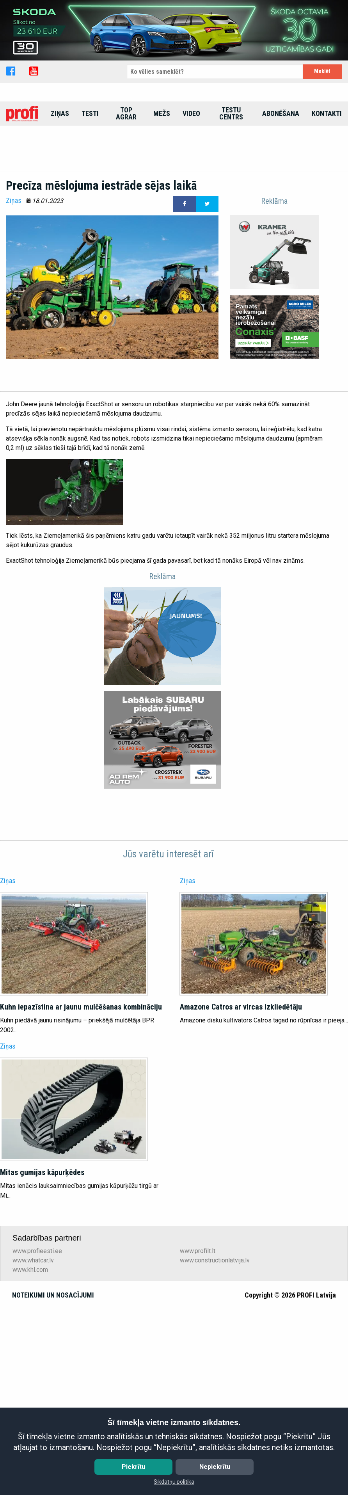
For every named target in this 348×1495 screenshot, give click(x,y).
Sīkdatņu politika (174, 1482)
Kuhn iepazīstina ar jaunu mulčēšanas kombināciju (81, 1208)
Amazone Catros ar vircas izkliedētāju (241, 1208)
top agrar (126, 183)
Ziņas (60, 183)
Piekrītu (133, 1466)
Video (191, 183)
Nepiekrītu (214, 1466)
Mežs (161, 183)
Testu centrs (231, 183)
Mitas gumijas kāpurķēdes (42, 1374)
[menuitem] (22, 183)
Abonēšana (280, 183)
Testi (90, 183)
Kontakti (327, 183)
